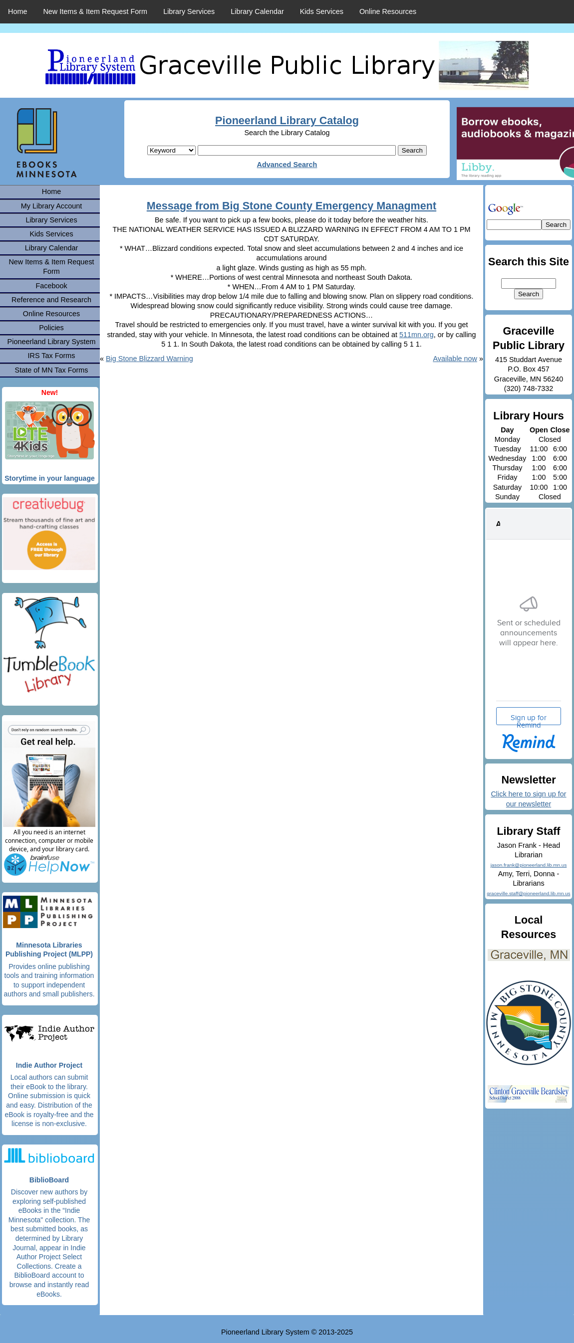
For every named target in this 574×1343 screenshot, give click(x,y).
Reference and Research (51, 300)
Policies (51, 328)
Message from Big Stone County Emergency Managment (291, 205)
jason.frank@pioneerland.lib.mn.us (529, 865)
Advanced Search (287, 165)
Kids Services (321, 11)
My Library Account (51, 206)
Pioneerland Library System (51, 342)
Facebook (51, 286)
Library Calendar (257, 11)
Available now (455, 359)
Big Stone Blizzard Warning (149, 359)
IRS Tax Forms (51, 356)
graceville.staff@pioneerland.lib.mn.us (528, 893)
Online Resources (387, 11)
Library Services (189, 11)
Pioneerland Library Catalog (287, 120)
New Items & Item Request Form (95, 11)
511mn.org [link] (416, 335)
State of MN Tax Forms (51, 370)
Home (17, 11)
